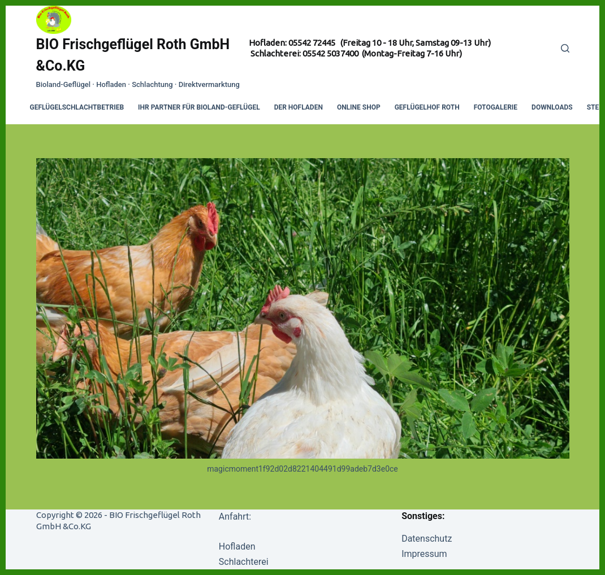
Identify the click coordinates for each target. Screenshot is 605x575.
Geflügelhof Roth (427, 107)
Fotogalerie (495, 107)
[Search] (565, 48)
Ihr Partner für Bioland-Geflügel (199, 107)
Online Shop (359, 107)
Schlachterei (244, 561)
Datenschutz (426, 538)
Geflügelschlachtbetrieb (77, 107)
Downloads (552, 107)
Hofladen (237, 546)
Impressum (424, 553)
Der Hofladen (298, 107)
